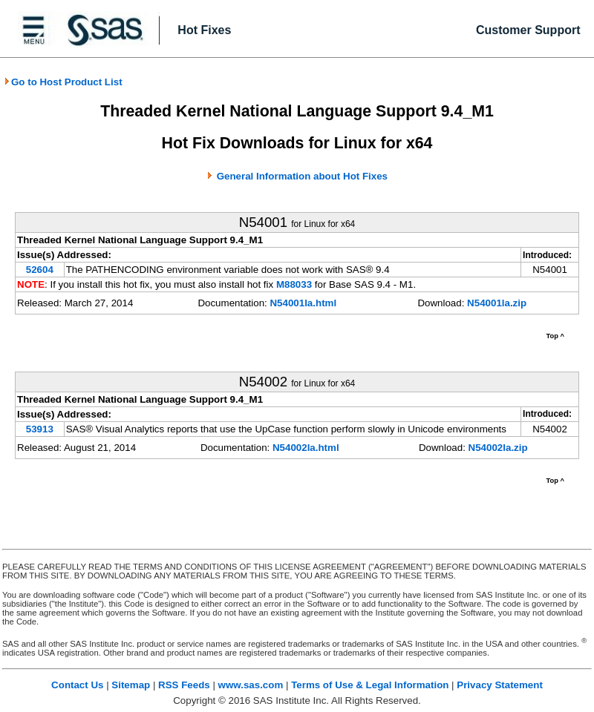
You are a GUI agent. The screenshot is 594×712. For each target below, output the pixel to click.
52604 (39, 269)
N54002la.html (305, 447)
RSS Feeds (184, 684)
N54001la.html (303, 303)
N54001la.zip (496, 303)
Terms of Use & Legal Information (369, 684)
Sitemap (130, 684)
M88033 (294, 284)
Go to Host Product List (63, 82)
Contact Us (77, 684)
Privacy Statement (500, 684)
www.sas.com (251, 684)
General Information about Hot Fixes (302, 176)
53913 (39, 429)
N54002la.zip (498, 447)
